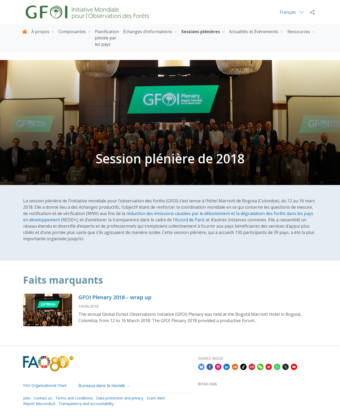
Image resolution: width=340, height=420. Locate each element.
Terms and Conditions (74, 398)
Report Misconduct (39, 403)
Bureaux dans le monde (102, 385)
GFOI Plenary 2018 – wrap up (114, 297)
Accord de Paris (190, 220)
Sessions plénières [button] (201, 31)
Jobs (27, 398)
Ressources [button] (299, 31)
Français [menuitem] (288, 12)
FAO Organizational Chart (45, 385)
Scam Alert (156, 398)
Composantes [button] (72, 31)
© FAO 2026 (207, 384)
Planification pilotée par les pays (107, 38)
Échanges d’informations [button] (148, 31)
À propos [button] (41, 31)
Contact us (43, 398)
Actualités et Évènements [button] (254, 31)
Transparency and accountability (86, 403)
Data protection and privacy (119, 398)
